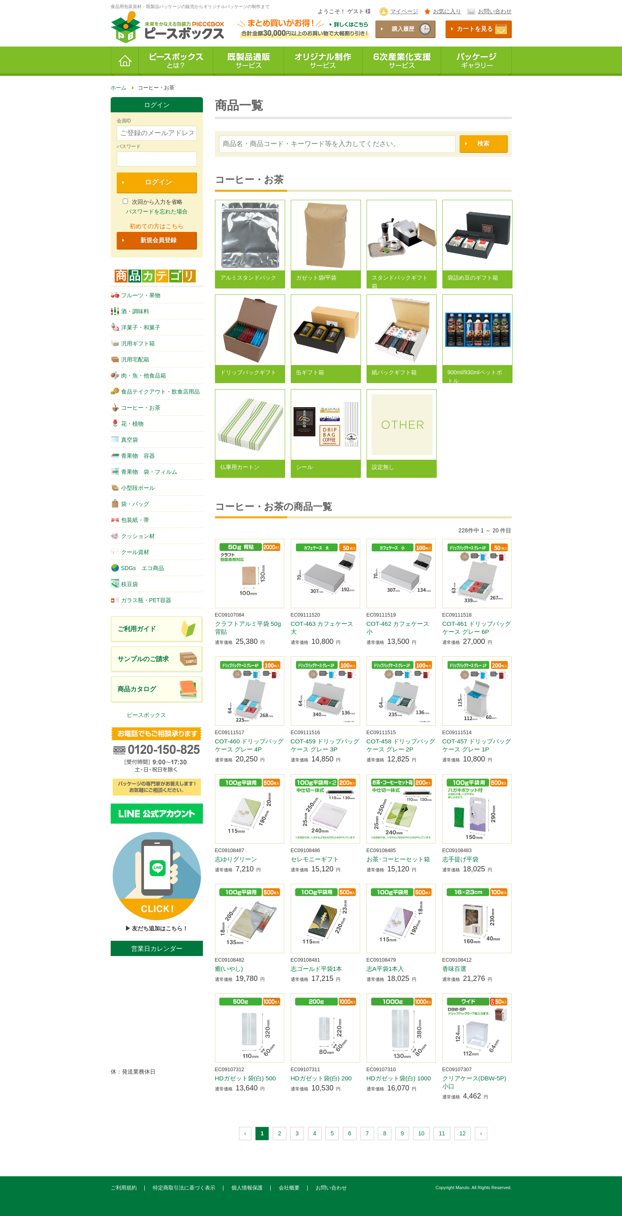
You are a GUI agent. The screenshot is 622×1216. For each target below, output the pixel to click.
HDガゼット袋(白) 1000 (399, 1078)
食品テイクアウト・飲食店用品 (155, 391)
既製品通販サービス (248, 61)
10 (421, 1133)
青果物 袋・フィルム (144, 471)
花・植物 (127, 423)
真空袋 (124, 439)
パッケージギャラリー (476, 61)
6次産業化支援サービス (402, 61)
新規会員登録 (158, 240)
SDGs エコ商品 (137, 567)
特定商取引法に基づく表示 (184, 1188)
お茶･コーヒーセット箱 (398, 859)
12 (463, 1133)
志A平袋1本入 (385, 968)
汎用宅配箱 (130, 359)
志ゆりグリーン (236, 859)
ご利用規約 (124, 1188)
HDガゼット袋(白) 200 (321, 1078)
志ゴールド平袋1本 (316, 968)
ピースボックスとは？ (176, 61)
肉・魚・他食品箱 (138, 375)
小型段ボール (133, 487)
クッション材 (133, 535)
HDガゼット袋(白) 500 (245, 1078)
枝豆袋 (124, 583)
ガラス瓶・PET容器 (141, 599)
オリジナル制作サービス (323, 61)
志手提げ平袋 (460, 859)
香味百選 (454, 968)
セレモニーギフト (315, 859)
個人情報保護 (247, 1188)
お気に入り (447, 11)
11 (442, 1133)
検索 (483, 143)
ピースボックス (146, 715)
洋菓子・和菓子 (135, 327)
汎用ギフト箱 (133, 343)
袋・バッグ (130, 503)
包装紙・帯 (130, 519)
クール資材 (130, 551)
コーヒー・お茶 (135, 407)
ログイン (158, 182)
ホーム (125, 61)
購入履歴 (403, 29)
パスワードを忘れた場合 (157, 211)
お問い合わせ (495, 11)
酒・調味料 (130, 311)
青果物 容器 (133, 455)
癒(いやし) (229, 968)
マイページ (404, 11)
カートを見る (475, 28)
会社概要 (289, 1188)
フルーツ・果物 (135, 294)
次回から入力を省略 (152, 202)
